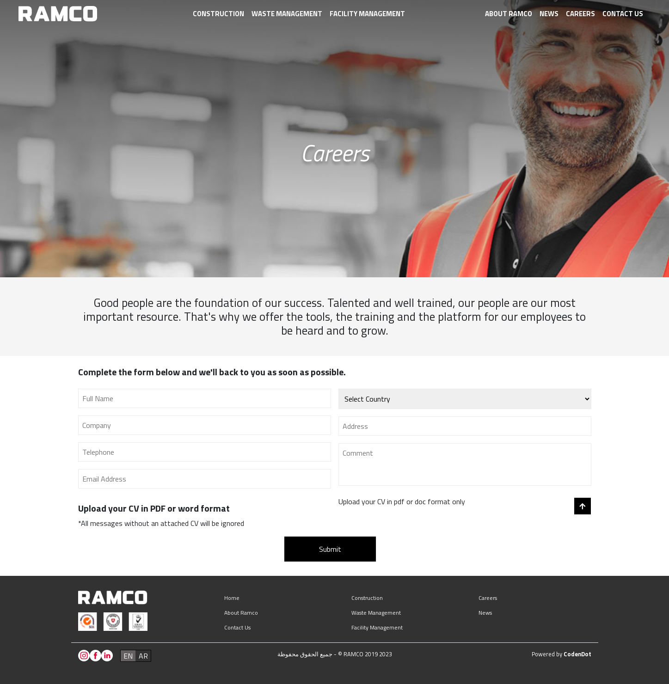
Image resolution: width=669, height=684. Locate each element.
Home (231, 597)
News (549, 13)
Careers (580, 13)
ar (143, 655)
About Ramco (508, 13)
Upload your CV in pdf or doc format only (401, 501)
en (128, 655)
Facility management (367, 13)
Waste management (287, 13)
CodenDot (577, 654)
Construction (218, 13)
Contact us (622, 13)
